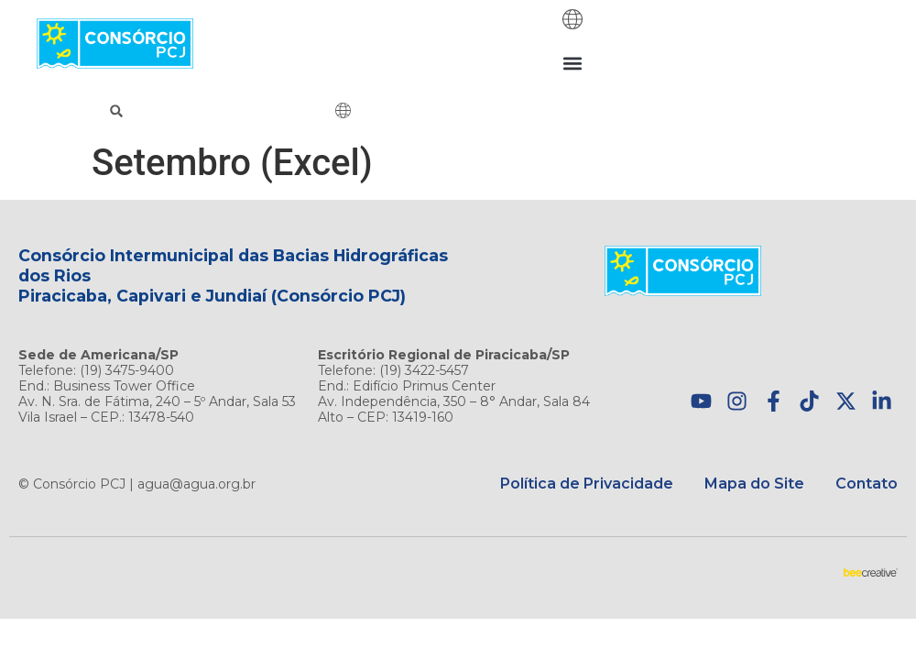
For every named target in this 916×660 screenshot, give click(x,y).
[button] (573, 63)
